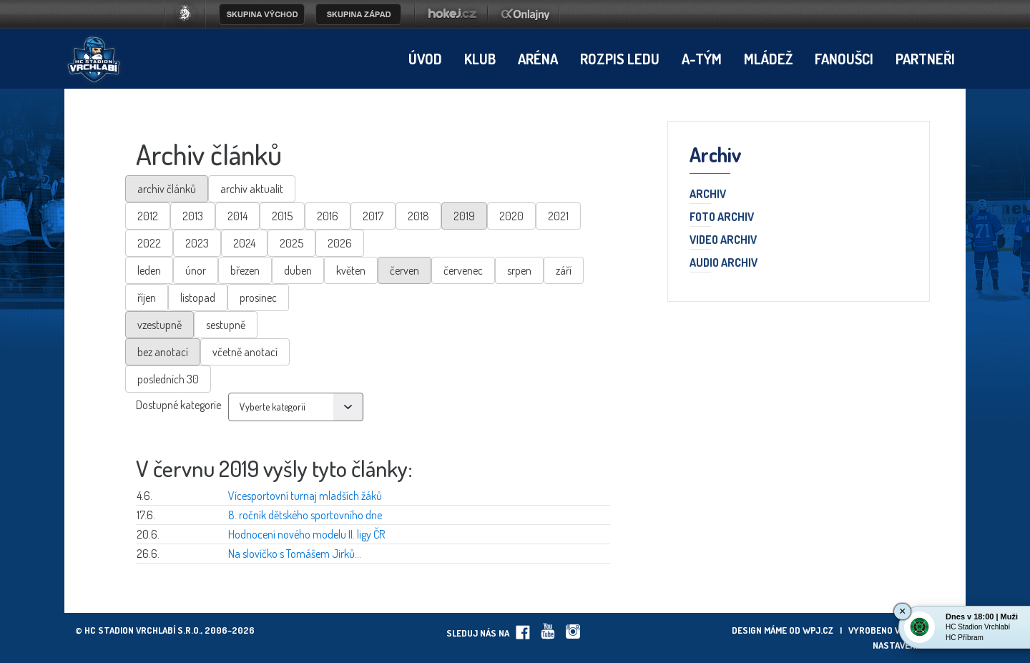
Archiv (708, 194)
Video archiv (723, 240)
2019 (464, 216)
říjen (146, 297)
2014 (237, 216)
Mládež (768, 58)
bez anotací (162, 352)
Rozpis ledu (619, 58)
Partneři (925, 58)
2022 (149, 243)
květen (351, 270)
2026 (340, 243)
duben (298, 270)
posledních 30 (168, 379)
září (564, 270)
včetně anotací (245, 352)
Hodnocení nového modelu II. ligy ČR (306, 534)
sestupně (225, 325)
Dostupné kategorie (178, 405)
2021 (558, 216)
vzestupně (159, 325)
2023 (197, 243)
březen (245, 270)
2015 (282, 216)
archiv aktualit (251, 189)
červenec (463, 270)
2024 (244, 243)
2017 (373, 216)
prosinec (258, 297)
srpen (519, 270)
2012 (147, 216)
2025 (291, 243)
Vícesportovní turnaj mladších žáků (305, 495)
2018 (418, 216)
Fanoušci (844, 58)
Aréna (538, 58)
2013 (192, 216)
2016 (327, 216)
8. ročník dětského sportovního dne (305, 515)
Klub (480, 58)
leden (149, 270)
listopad (197, 297)
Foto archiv (722, 217)
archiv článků (166, 189)
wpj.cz (818, 630)
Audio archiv (723, 263)
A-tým (702, 58)
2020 (511, 216)
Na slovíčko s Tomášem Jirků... (294, 553)
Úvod (425, 58)
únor (195, 270)
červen (404, 270)
